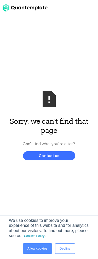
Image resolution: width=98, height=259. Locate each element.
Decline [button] (65, 248)
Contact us (49, 156)
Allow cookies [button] (37, 248)
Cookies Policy (34, 236)
